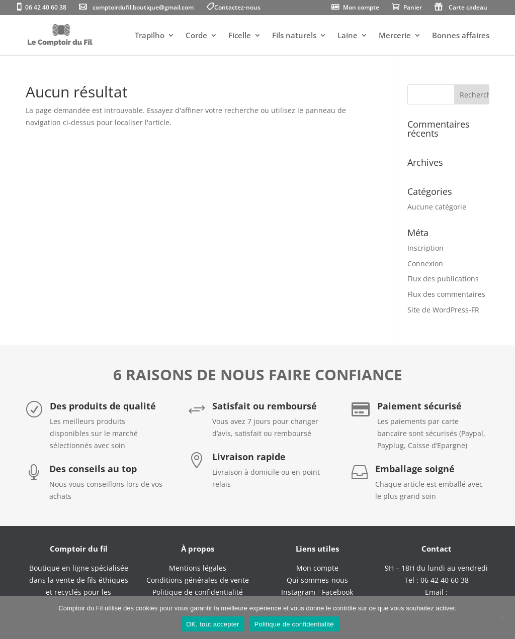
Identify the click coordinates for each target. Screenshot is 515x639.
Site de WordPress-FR (443, 309)
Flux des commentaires (446, 294)
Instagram (298, 592)
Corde (196, 36)
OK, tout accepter (212, 624)
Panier (412, 8)
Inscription (425, 248)
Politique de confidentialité (294, 624)
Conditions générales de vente (197, 580)
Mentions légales (197, 568)
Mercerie (395, 36)
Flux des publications (443, 278)
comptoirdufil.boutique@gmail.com (143, 8)
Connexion (425, 263)
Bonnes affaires (460, 36)
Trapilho (149, 36)
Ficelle (239, 36)
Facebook (337, 592)
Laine (347, 36)
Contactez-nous (237, 8)
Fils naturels (294, 36)
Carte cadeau (468, 8)
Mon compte (361, 8)
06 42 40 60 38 (45, 8)
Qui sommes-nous (317, 580)
